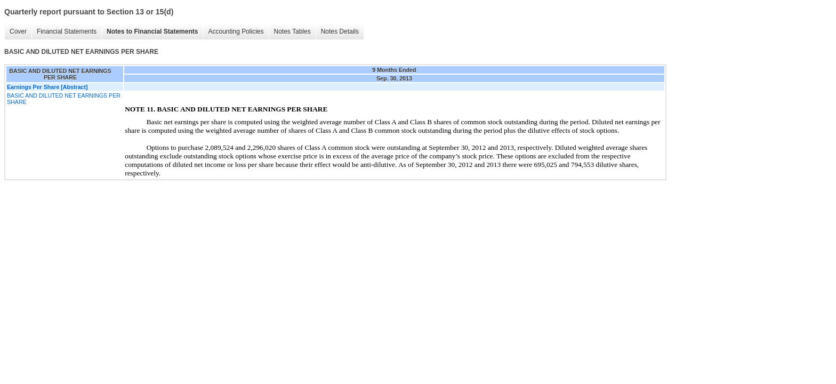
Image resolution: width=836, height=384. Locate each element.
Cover (18, 31)
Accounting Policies (235, 31)
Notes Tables (292, 31)
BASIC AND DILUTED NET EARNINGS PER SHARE (63, 98)
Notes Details (340, 31)
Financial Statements (67, 31)
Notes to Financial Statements (152, 31)
